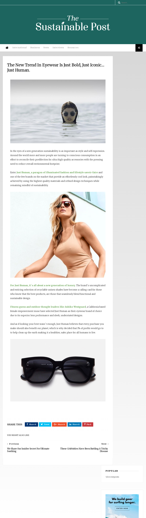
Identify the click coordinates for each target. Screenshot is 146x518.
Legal (54, 514)
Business (34, 50)
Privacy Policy (43, 514)
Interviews (57, 50)
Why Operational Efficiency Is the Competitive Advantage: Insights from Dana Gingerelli (118, 482)
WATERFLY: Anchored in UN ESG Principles (118, 490)
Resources (72, 50)
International (19, 50)
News (45, 50)
